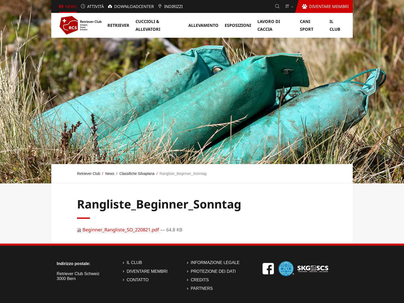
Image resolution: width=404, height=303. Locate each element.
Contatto (137, 280)
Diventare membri (147, 271)
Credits (200, 280)
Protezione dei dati (213, 271)
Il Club (134, 262)
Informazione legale (215, 262)
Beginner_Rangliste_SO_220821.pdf (118, 230)
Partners (202, 288)
